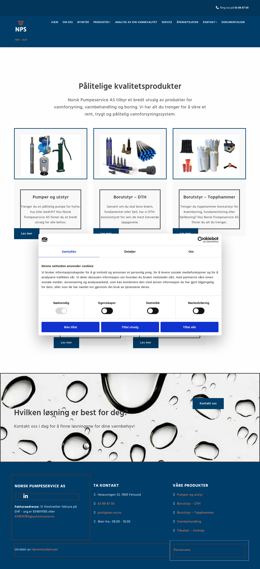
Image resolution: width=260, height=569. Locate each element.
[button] (26, 233)
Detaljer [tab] (130, 251)
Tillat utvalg (129, 327)
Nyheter (83, 22)
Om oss (68, 22)
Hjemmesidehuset (45, 549)
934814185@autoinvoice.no (34, 516)
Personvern (182, 550)
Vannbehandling (189, 521)
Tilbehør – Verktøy (190, 530)
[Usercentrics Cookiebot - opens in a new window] (200, 240)
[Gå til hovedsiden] (21, 33)
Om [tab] (190, 251)
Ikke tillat (70, 327)
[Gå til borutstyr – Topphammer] (209, 178)
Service (167, 22)
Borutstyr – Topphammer (195, 512)
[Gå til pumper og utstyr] (50, 178)
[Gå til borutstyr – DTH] (130, 178)
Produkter (101, 22)
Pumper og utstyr (190, 494)
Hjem (54, 22)
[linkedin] (25, 497)
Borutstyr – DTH (189, 503)
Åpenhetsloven (187, 22)
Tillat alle (189, 327)
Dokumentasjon (233, 22)
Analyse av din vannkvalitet (136, 22)
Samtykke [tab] (69, 251)
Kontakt (209, 22)
